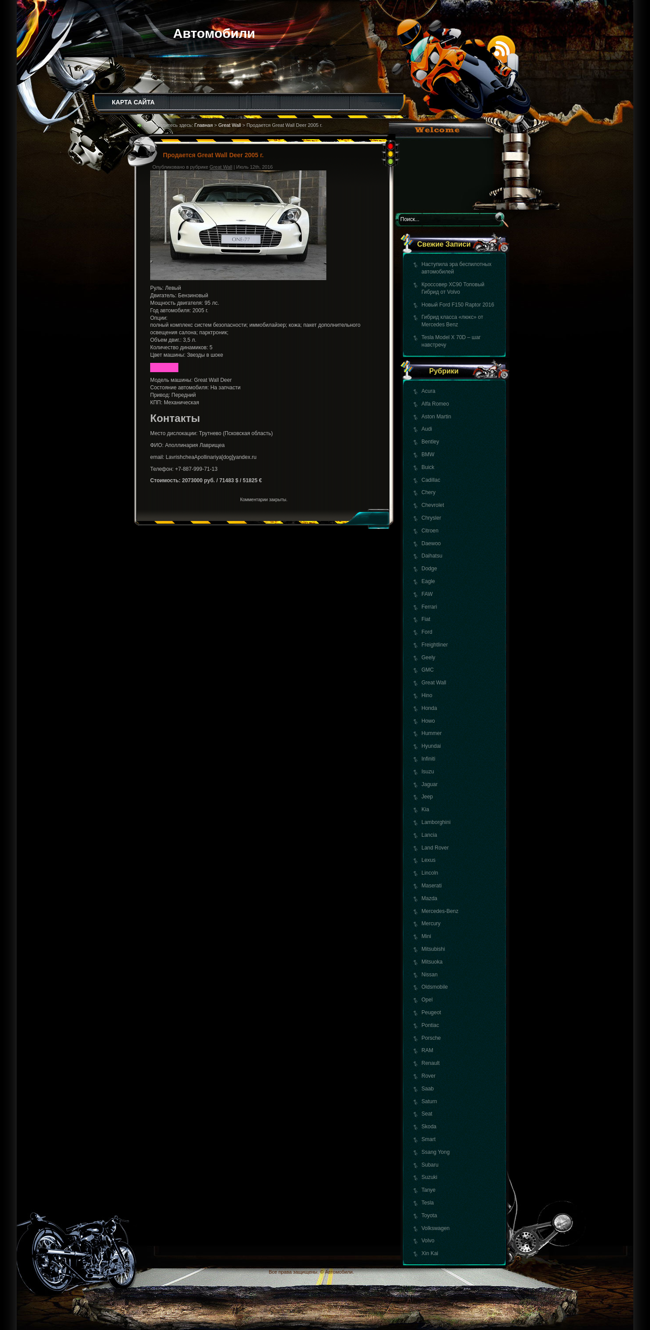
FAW (427, 594)
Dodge (429, 568)
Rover (428, 1076)
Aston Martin (436, 417)
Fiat (425, 619)
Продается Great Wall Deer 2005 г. (213, 155)
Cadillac (430, 480)
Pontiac (430, 1025)
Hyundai (431, 746)
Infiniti (428, 759)
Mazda (429, 898)
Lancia (429, 835)
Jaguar (429, 784)
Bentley (430, 442)
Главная (203, 125)
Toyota (429, 1215)
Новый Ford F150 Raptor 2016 (457, 305)
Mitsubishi (433, 949)
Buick (427, 467)
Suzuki (429, 1177)
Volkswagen (435, 1228)
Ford (426, 632)
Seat (426, 1114)
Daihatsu (431, 556)
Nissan (429, 975)
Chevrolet (432, 505)
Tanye (428, 1190)
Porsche (431, 1038)
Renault (430, 1063)
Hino (426, 695)
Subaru (430, 1165)
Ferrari (429, 607)
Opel (426, 1000)
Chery (428, 492)
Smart (428, 1139)
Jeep (427, 797)
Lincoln (429, 873)
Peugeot (431, 1012)
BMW (427, 454)
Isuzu (427, 771)
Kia (425, 809)
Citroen (430, 531)
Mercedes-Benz (439, 911)
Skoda (428, 1126)
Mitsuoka (432, 962)
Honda (429, 708)
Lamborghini (436, 822)
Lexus (428, 860)
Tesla (427, 1203)
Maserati (431, 886)
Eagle (428, 581)
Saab (427, 1089)
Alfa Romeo (435, 404)
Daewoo (431, 543)
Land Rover (435, 848)
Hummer (431, 733)
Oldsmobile (434, 987)
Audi (426, 429)
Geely (428, 657)
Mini (426, 936)
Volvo (427, 1241)
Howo (428, 721)
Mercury (430, 923)
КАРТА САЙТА (133, 102)
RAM (427, 1050)
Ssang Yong (435, 1152)
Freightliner (434, 645)
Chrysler (431, 518)
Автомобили (214, 33)
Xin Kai (429, 1253)
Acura (428, 391)
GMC (427, 670)
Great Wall (433, 683)
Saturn (429, 1101)
